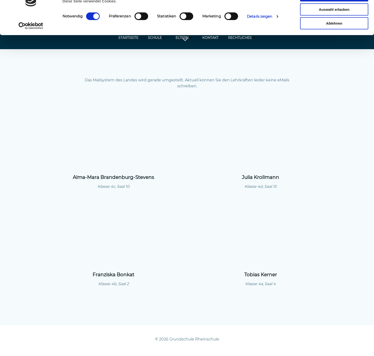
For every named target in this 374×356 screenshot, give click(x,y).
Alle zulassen (334, 12)
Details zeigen (259, 33)
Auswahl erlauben (334, 26)
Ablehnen (334, 40)
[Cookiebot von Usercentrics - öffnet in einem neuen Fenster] (31, 42)
